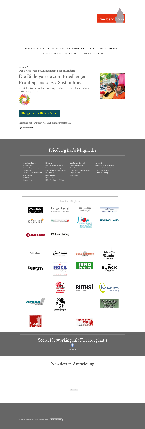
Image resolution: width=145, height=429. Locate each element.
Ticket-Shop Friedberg (102, 170)
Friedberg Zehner (56, 48)
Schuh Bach (74, 175)
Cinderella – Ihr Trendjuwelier (32, 173)
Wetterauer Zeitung (101, 173)
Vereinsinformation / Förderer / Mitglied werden (65, 54)
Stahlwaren (98, 165)
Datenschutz (29, 420)
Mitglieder (114, 48)
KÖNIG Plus (49, 177)
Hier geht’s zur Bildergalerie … (39, 113)
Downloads (99, 54)
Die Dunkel (26, 177)
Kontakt (93, 48)
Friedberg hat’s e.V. (35, 48)
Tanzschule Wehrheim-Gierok (104, 168)
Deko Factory (27, 175)
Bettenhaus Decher (29, 163)
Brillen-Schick (27, 165)
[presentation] (68, 382)
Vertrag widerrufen (56, 420)
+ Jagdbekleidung (108, 165)
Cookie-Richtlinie (39, 420)
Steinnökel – (99, 163)
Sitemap (47, 420)
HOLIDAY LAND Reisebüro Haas (56, 170)
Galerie (103, 48)
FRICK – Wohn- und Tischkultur (55, 165)
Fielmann (48, 163)
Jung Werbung (49, 173)
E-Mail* (55, 372)
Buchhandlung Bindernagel (31, 168)
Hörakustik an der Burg (53, 168)
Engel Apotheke (28, 180)
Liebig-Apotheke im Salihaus (54, 180)
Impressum (22, 420)
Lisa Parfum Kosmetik (77, 163)
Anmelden (74, 390)
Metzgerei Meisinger (77, 165)
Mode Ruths (74, 168)
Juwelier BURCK (50, 175)
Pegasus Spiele (75, 173)
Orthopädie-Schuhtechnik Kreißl (81, 170)
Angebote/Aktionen (76, 48)
